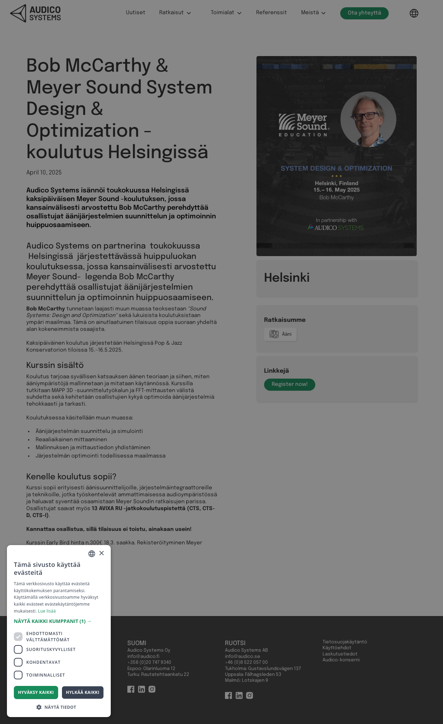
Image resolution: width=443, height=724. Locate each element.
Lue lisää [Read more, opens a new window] (47, 611)
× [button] (101, 553)
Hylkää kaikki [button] (82, 692)
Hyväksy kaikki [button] (36, 692)
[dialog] (221, 362)
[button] (59, 621)
